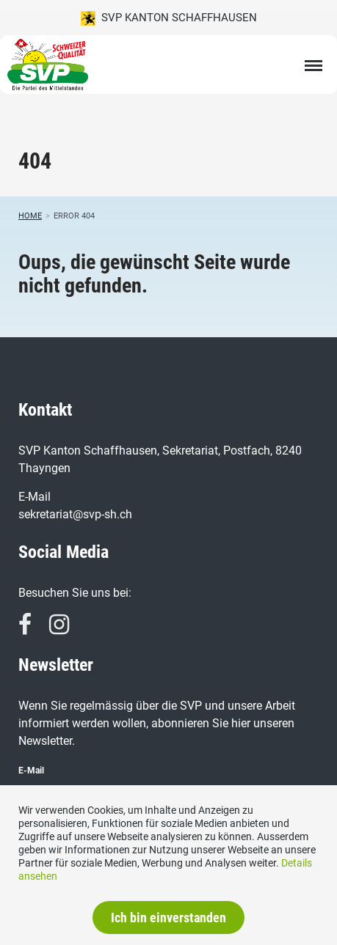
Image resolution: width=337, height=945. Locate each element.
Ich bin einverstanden (168, 917)
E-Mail (31, 770)
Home (30, 216)
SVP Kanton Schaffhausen (169, 18)
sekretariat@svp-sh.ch (75, 514)
